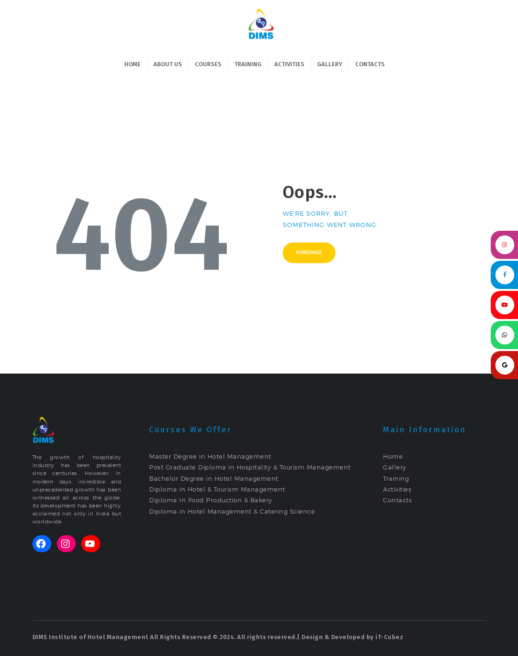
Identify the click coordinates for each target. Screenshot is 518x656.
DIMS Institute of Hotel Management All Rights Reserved (121, 636)
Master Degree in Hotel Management (210, 456)
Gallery (394, 467)
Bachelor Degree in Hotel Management (214, 478)
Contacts (397, 500)
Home (393, 456)
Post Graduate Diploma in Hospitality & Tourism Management (250, 467)
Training (396, 478)
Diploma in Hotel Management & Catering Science (232, 511)
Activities (397, 489)
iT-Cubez (389, 636)
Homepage (309, 253)
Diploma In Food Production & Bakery (210, 500)
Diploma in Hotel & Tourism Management (217, 489)
